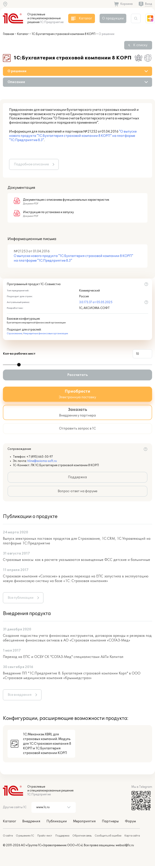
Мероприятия (84, 821)
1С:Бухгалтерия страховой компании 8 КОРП (64, 34)
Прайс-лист (44, 835)
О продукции (113, 18)
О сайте (8, 835)
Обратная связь (82, 835)
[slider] (19, 364)
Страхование (14, 333)
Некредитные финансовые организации (45, 333)
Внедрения (31, 821)
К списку (140, 45)
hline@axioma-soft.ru (42, 461)
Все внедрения (20, 695)
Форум (130, 821)
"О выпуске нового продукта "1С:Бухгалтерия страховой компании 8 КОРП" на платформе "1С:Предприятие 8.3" (73, 136)
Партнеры (110, 821)
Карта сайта (132, 835)
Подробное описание (31, 164)
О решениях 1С (25, 835)
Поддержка (77, 477)
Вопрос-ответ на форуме (77, 491)
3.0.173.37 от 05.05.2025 (96, 302)
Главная (8, 34)
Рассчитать (77, 375)
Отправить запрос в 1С (77, 428)
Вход (148, 4)
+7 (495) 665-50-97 (39, 456)
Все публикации (21, 598)
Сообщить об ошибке (108, 835)
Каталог (23, 34)
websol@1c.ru (125, 845)
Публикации (56, 821)
